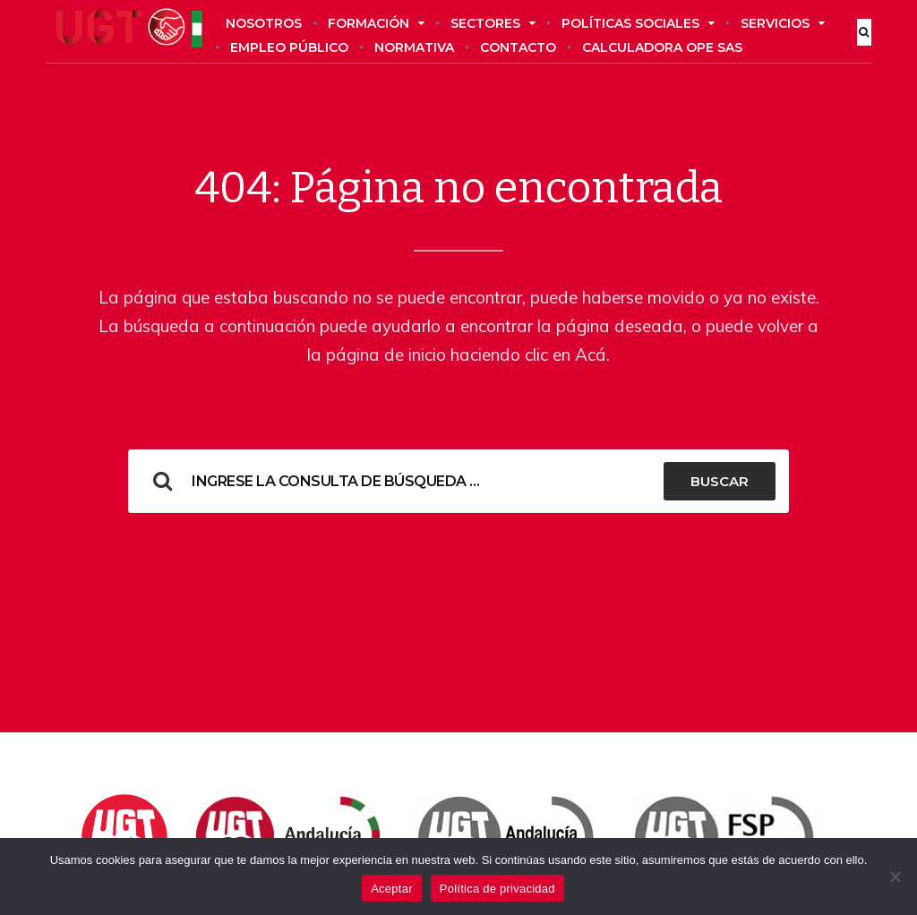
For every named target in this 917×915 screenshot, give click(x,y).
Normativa (414, 47)
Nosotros (264, 23)
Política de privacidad (497, 888)
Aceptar (392, 888)
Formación (376, 23)
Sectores (493, 23)
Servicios (783, 23)
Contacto (518, 47)
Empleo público (289, 47)
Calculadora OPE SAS (662, 47)
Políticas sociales (638, 23)
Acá (590, 354)
